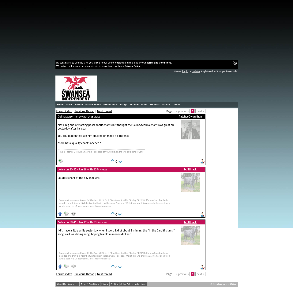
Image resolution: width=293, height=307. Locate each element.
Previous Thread (84, 111)
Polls (144, 104)
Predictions (110, 104)
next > (200, 111)
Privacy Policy (132, 66)
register (196, 71)
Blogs (123, 104)
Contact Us (73, 284)
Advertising (140, 284)
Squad (166, 104)
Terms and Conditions (159, 62)
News (69, 104)
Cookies (114, 284)
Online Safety (126, 284)
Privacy (104, 284)
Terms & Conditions (90, 284)
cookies (119, 62)
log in (185, 71)
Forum (79, 104)
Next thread (104, 111)
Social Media (93, 104)
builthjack (190, 169)
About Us (61, 284)
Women (134, 104)
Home (60, 104)
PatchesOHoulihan (190, 116)
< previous (182, 111)
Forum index (64, 111)
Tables (176, 104)
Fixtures (155, 104)
